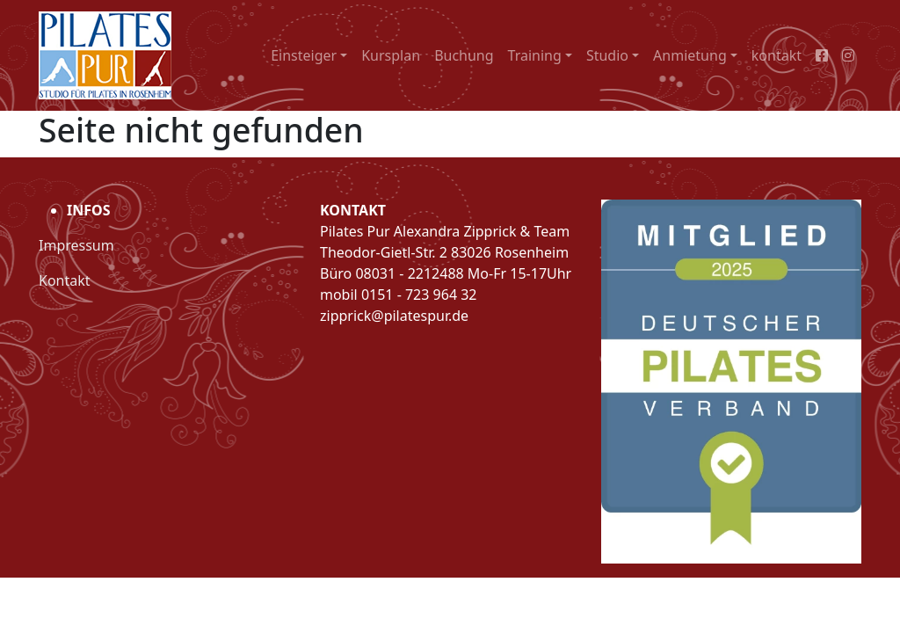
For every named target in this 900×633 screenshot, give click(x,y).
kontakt (776, 55)
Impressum (76, 245)
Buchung (463, 55)
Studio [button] (607, 55)
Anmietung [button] (690, 55)
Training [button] (535, 55)
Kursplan (390, 55)
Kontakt (65, 280)
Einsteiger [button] (304, 55)
